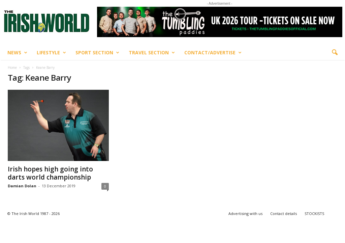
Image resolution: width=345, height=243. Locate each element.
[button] (334, 52)
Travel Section (152, 52)
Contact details (283, 213)
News (17, 52)
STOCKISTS (314, 213)
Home (12, 67)
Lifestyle (51, 52)
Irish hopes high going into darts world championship (50, 173)
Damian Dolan (22, 185)
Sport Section (97, 52)
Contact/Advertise (213, 52)
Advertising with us (245, 213)
